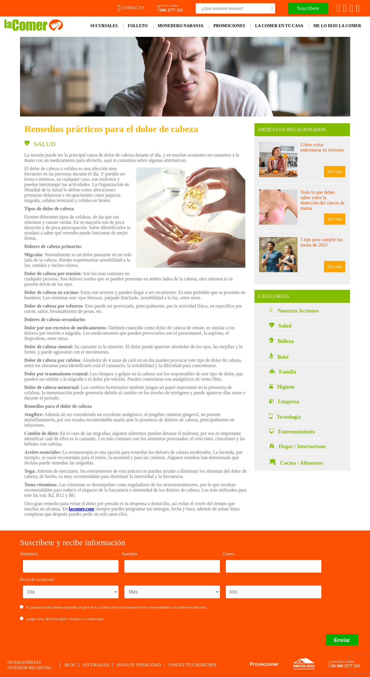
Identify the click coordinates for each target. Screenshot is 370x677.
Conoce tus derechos (192, 665)
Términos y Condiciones (86, 619)
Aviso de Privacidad (51, 619)
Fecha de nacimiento (37, 579)
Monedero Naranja (180, 26)
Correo (228, 554)
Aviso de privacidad (138, 665)
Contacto (131, 8)
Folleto (137, 26)
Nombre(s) (29, 554)
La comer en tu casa (279, 26)
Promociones (229, 26)
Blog (70, 665)
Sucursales (104, 26)
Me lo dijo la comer (337, 26)
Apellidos (129, 554)
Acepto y (61, 619)
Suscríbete (308, 8)
